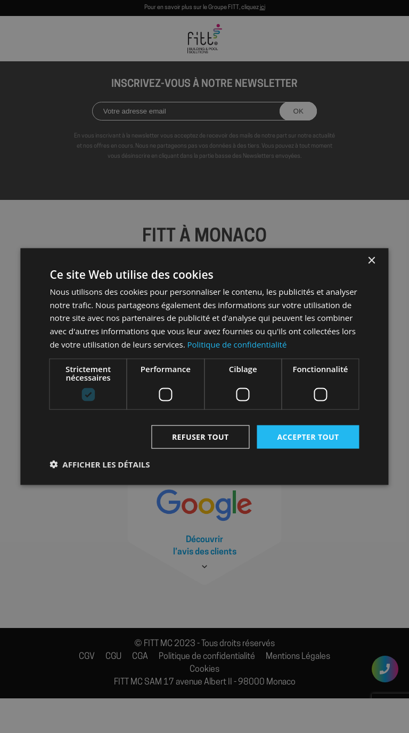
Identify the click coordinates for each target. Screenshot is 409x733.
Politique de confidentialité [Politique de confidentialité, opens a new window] (237, 344)
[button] (100, 464)
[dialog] (204, 366)
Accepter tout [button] (308, 436)
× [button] (371, 260)
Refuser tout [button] (200, 436)
